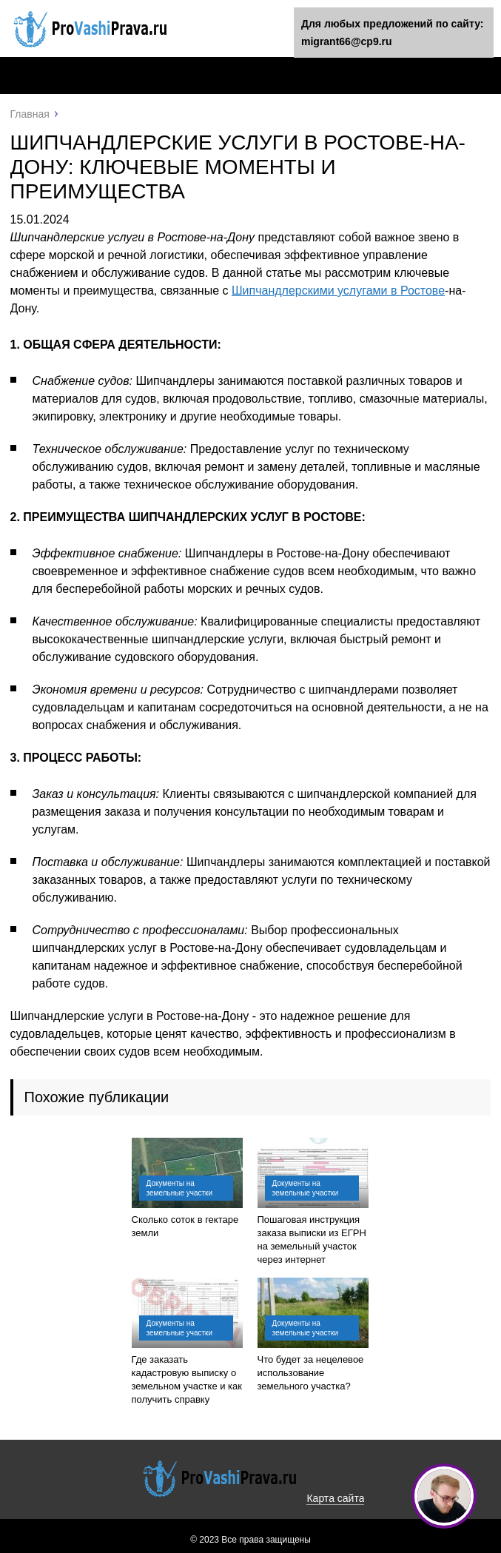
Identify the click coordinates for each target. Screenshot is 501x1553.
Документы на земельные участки (180, 1188)
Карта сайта (335, 1498)
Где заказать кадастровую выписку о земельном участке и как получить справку (187, 1379)
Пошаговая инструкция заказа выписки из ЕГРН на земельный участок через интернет (312, 1239)
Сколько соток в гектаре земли (185, 1226)
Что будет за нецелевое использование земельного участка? (311, 1373)
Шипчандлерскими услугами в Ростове (338, 290)
